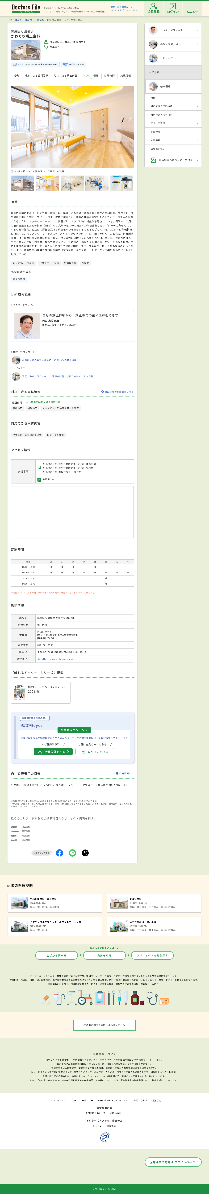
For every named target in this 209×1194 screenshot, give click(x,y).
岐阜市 (28, 19)
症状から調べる (57, 955)
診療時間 (109, 75)
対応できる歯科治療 (36, 75)
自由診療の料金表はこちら (117, 391)
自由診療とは (125, 773)
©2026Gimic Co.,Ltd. (104, 1188)
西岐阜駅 (39, 19)
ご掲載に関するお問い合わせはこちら (104, 1025)
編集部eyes (157, 148)
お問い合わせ (140, 1100)
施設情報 (125, 75)
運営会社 (156, 1100)
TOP (9, 19)
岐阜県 (18, 19)
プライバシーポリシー (81, 1100)
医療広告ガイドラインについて (113, 1100)
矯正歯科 (26, 826)
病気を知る (104, 955)
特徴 (16, 75)
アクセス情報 (91, 75)
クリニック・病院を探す (152, 955)
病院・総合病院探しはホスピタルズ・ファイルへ (124, 9)
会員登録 (111, 1125)
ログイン (97, 1125)
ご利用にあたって (57, 1100)
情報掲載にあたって (95, 1113)
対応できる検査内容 (65, 75)
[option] (72, 129)
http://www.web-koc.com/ (57, 659)
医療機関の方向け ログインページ (172, 1162)
